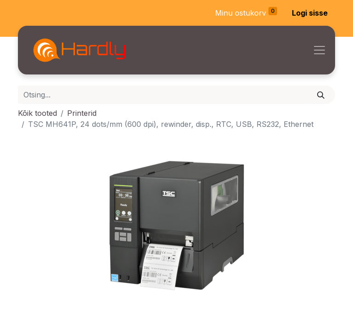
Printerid (82, 113)
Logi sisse (310, 12)
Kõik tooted (37, 113)
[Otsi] (321, 95)
